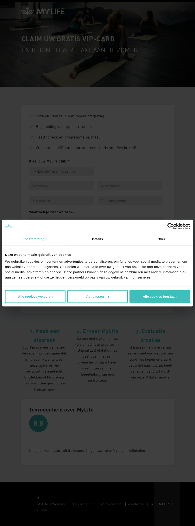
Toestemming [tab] (34, 239)
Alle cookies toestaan (159, 296)
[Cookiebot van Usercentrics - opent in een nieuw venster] (170, 226)
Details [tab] (97, 239)
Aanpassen (97, 296)
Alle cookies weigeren (35, 296)
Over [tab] (161, 239)
